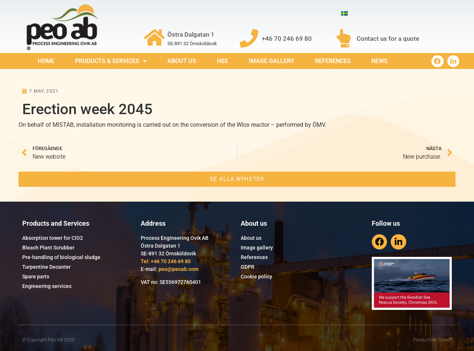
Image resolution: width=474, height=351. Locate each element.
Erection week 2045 (87, 109)
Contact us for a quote (388, 38)
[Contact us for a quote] (343, 38)
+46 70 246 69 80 (287, 38)
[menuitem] (344, 14)
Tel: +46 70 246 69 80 (166, 261)
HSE (222, 60)
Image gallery (271, 60)
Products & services (111, 61)
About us (181, 60)
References (333, 60)
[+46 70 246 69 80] (249, 38)
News (379, 60)
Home (46, 60)
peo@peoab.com (178, 269)
